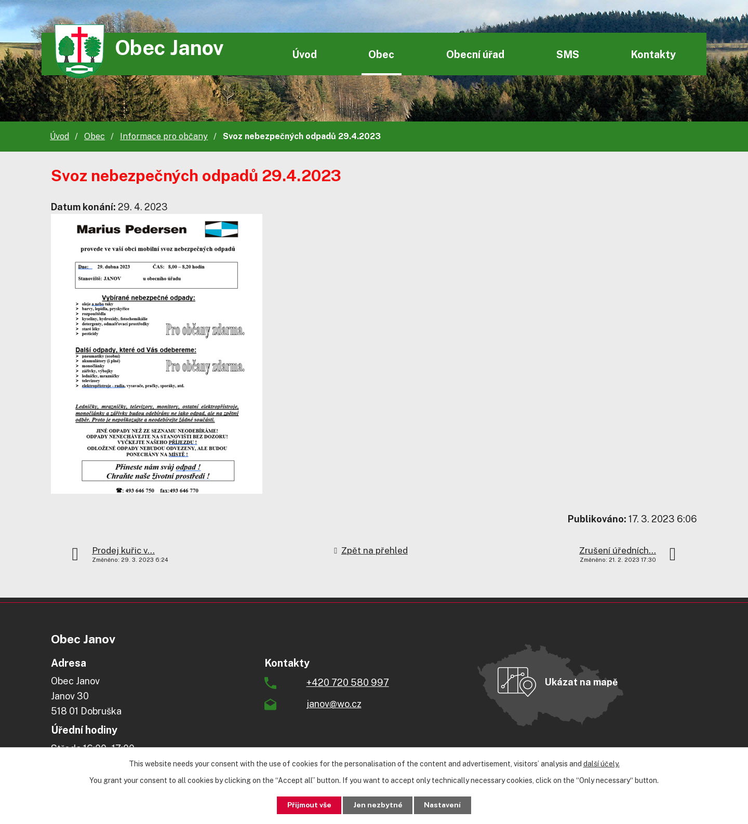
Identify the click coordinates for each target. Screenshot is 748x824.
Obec (381, 54)
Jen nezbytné (378, 805)
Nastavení (445, 805)
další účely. (601, 763)
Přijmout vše (307, 805)
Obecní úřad (475, 54)
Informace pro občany (164, 136)
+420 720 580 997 (347, 682)
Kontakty (653, 54)
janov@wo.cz (334, 703)
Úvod (304, 54)
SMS (567, 54)
